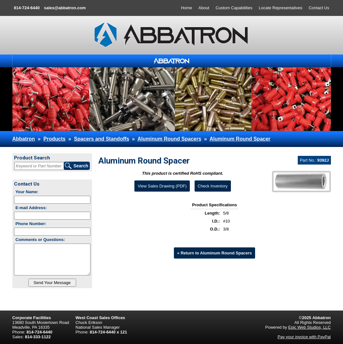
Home (186, 7)
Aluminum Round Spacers (169, 139)
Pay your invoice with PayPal (304, 336)
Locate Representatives (281, 7)
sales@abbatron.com (65, 7)
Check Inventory (213, 186)
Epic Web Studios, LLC (309, 327)
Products (54, 139)
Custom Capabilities (234, 7)
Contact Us (319, 7)
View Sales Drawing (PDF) (162, 186)
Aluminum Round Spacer (240, 139)
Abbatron (23, 139)
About (203, 7)
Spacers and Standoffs (101, 139)
